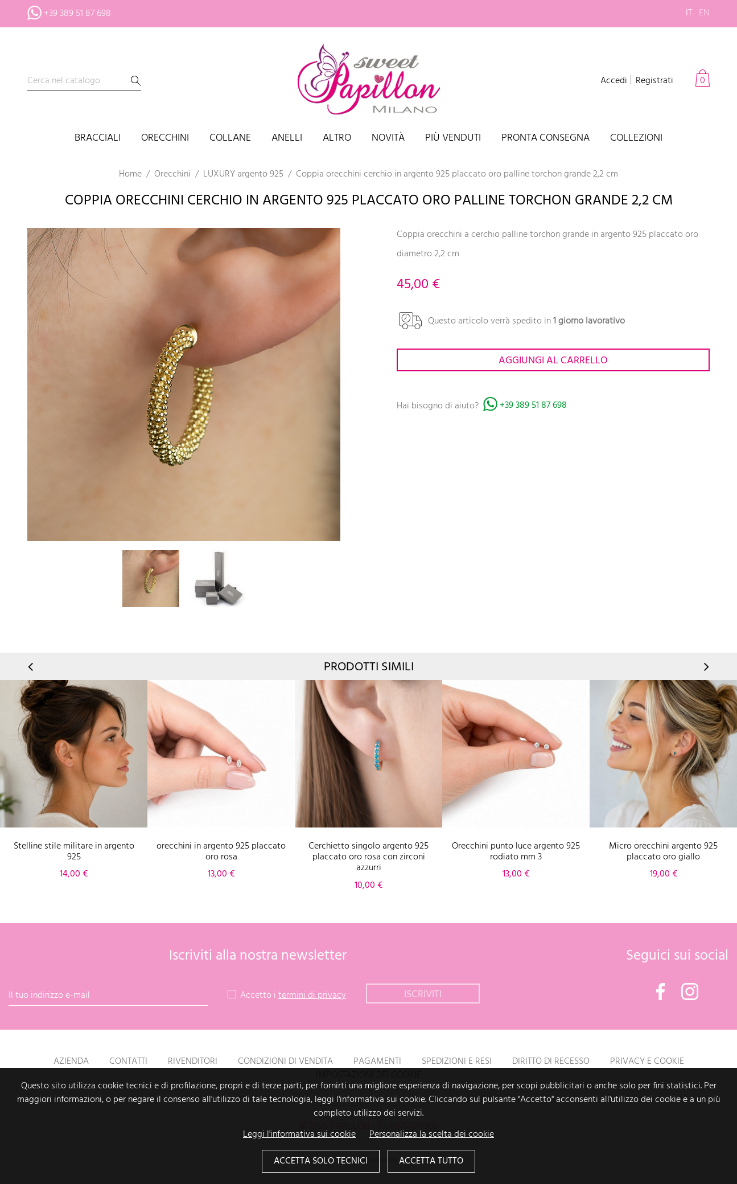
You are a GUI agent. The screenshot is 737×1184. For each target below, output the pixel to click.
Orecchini (165, 138)
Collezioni (636, 138)
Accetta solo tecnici (321, 1161)
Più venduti (453, 138)
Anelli (286, 138)
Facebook (660, 991)
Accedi (613, 80)
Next (705, 666)
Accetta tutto (432, 1161)
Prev (31, 666)
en (704, 13)
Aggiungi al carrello (553, 361)
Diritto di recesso (551, 1061)
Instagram (689, 991)
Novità (388, 138)
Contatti (128, 1061)
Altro (337, 138)
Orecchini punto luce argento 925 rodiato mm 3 (516, 852)
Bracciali (98, 138)
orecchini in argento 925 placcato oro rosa (221, 852)
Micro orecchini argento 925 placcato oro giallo (663, 852)
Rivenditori (192, 1061)
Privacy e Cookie (647, 1061)
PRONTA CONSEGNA (545, 138)
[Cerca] (84, 81)
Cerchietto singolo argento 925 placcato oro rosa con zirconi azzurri (368, 857)
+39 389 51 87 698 (533, 406)
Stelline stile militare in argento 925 (74, 852)
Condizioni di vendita (285, 1061)
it (689, 13)
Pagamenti (377, 1061)
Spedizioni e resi (457, 1061)
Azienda (71, 1061)
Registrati (654, 80)
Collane (230, 138)
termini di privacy (312, 995)
